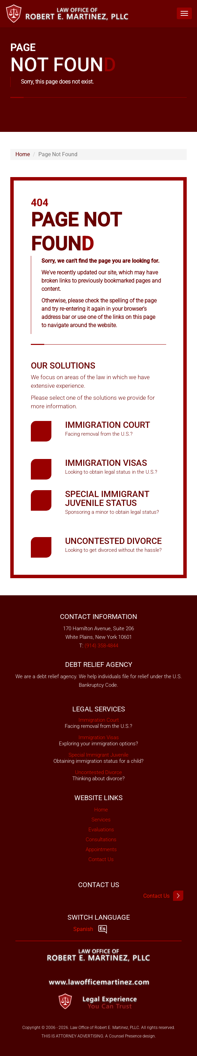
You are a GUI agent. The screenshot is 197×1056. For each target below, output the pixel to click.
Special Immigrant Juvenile (98, 755)
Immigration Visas (106, 463)
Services (101, 820)
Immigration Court (107, 425)
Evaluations (101, 830)
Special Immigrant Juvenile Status (107, 498)
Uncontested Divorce (113, 541)
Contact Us (101, 859)
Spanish (90, 929)
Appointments (101, 849)
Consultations (101, 839)
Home (22, 154)
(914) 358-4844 (101, 646)
